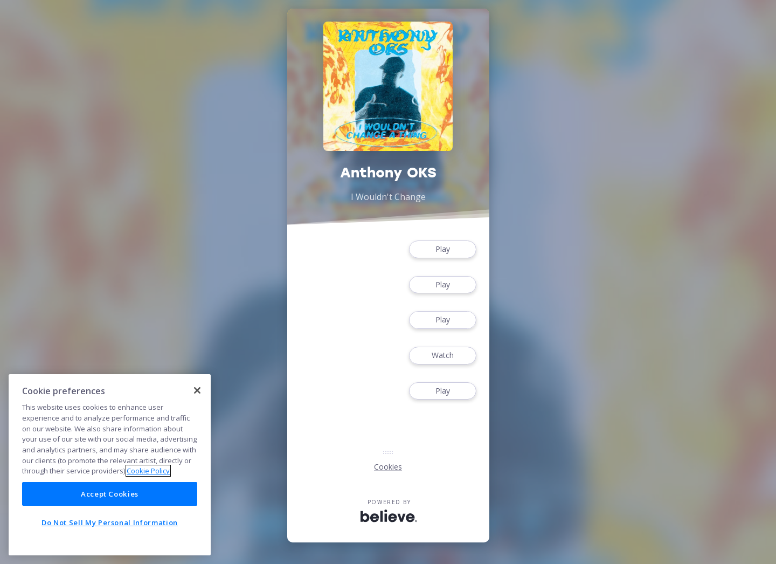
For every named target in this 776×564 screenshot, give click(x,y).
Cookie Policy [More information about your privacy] (148, 471)
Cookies (388, 467)
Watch (442, 355)
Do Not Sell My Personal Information (109, 522)
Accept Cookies (109, 494)
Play (442, 249)
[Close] (197, 390)
